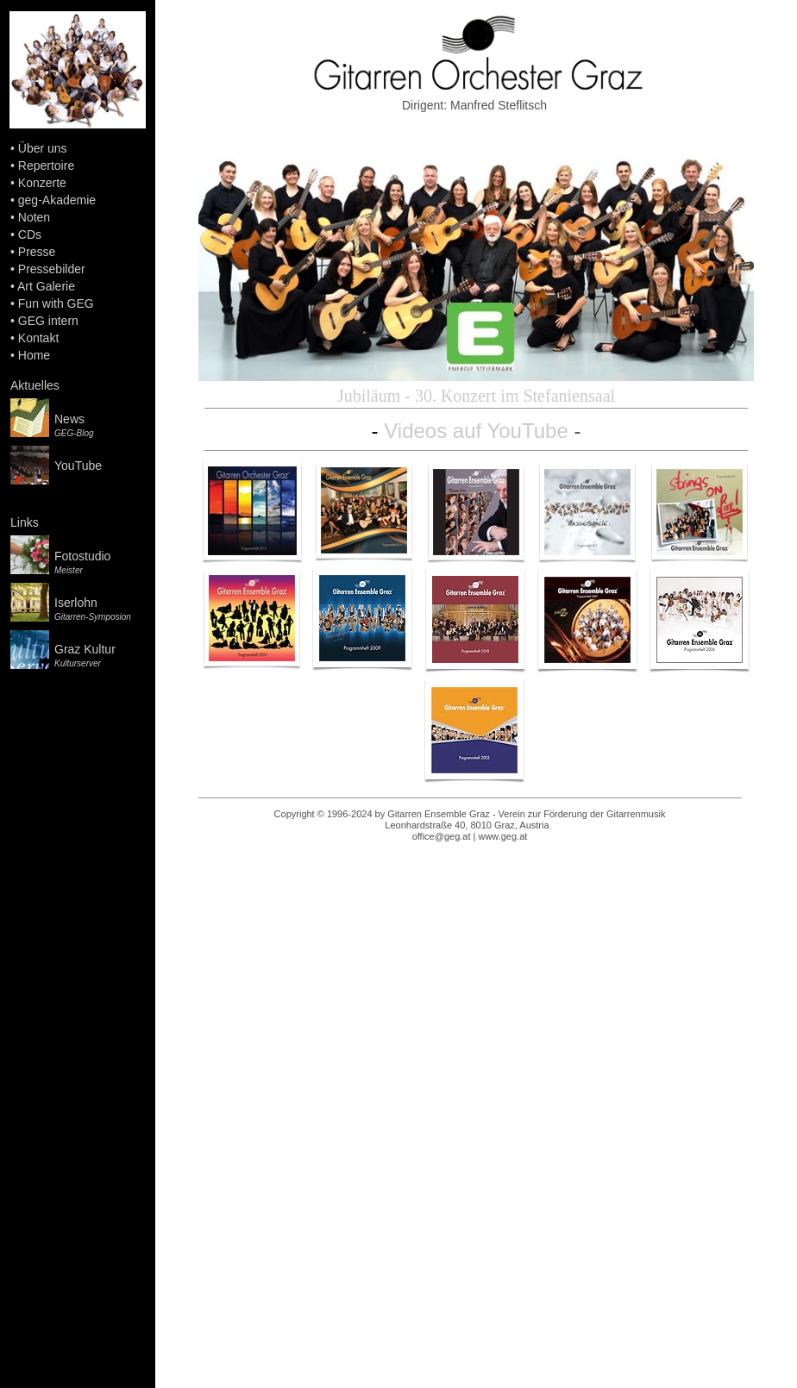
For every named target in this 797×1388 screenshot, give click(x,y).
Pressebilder (51, 269)
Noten (34, 217)
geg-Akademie (57, 200)
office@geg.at (441, 836)
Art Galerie (46, 286)
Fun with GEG (56, 303)
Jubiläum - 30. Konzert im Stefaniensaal (476, 395)
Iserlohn (75, 603)
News (69, 419)
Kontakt (38, 338)
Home (34, 355)
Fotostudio (82, 556)
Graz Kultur (85, 649)
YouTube (78, 465)
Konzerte (42, 183)
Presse (37, 252)
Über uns (42, 148)
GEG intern (48, 321)
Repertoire (46, 165)
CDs (29, 234)
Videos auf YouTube (476, 430)
